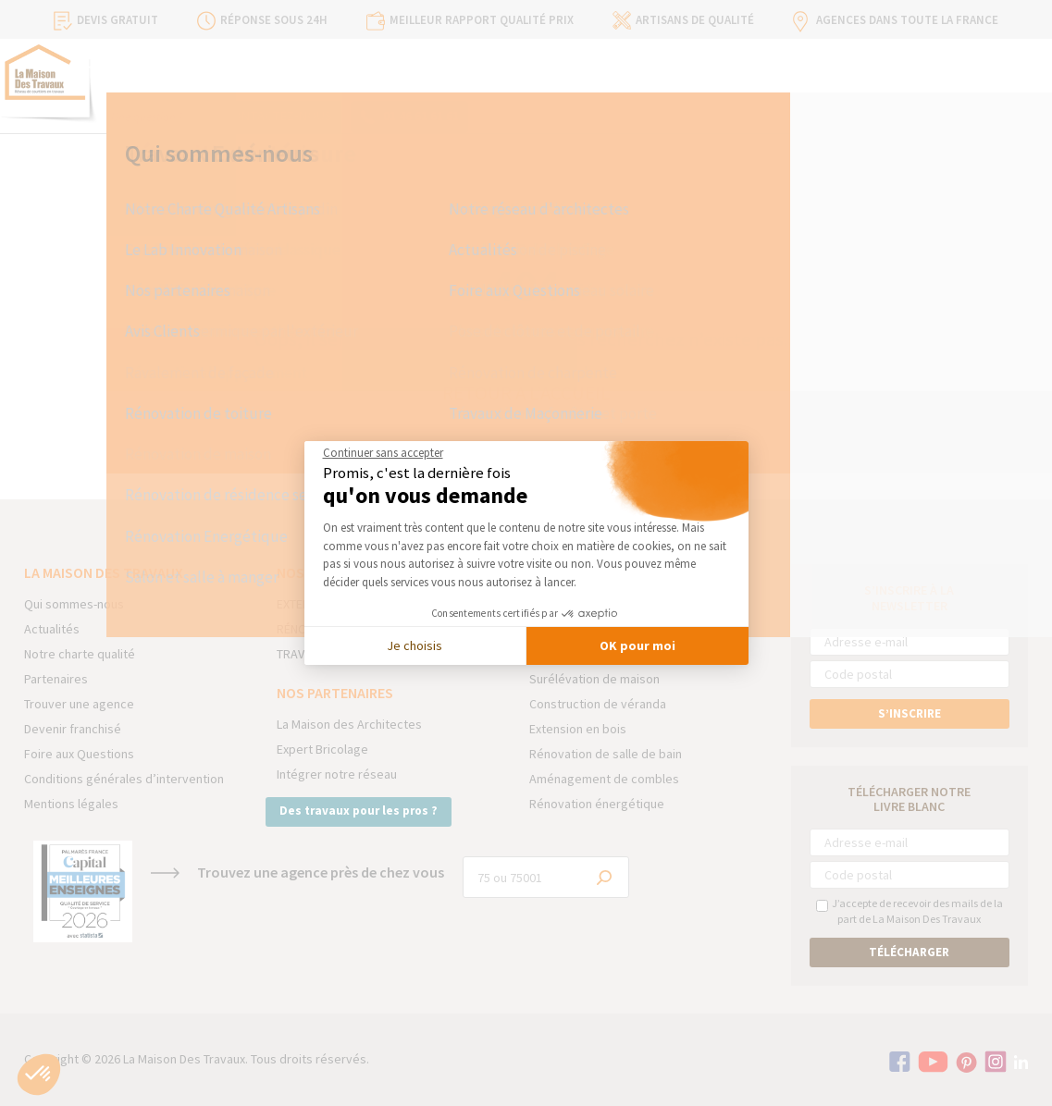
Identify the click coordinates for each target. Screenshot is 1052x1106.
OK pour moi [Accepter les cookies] (637, 645)
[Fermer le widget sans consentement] (383, 453)
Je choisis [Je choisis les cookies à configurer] (414, 645)
